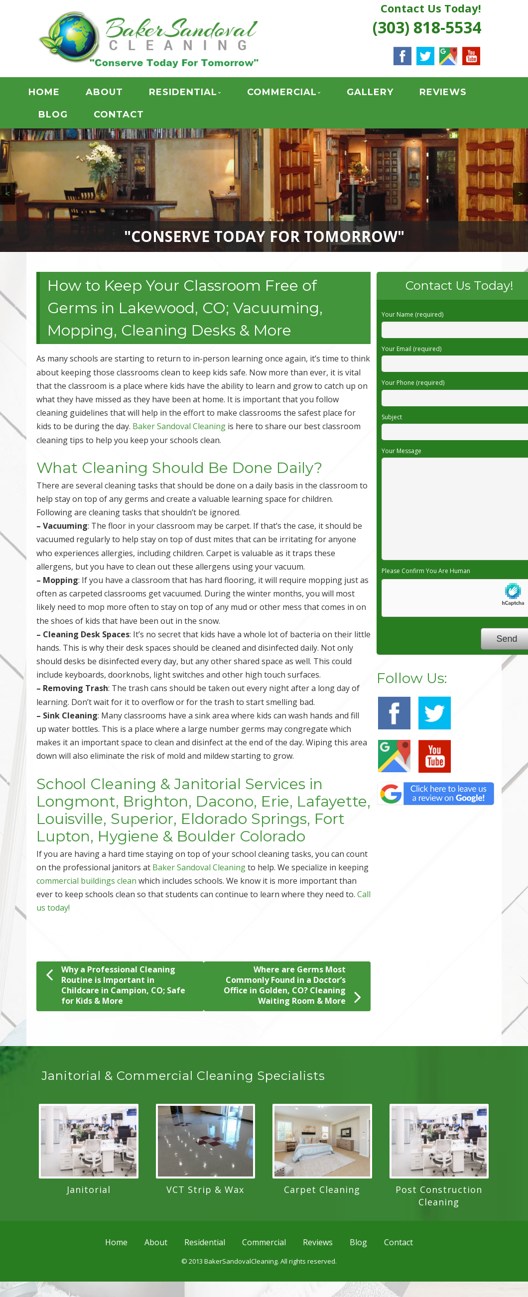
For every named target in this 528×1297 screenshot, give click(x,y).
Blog (62, 116)
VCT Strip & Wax (205, 1193)
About (113, 94)
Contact (128, 116)
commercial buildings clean (86, 884)
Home (53, 94)
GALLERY (379, 94)
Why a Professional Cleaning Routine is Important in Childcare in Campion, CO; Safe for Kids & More (115, 988)
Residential (192, 94)
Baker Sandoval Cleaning (179, 429)
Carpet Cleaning (322, 1193)
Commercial (291, 94)
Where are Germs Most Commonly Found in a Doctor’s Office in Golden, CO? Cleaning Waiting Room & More (292, 988)
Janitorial (89, 1193)
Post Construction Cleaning (439, 1199)
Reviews (452, 94)
